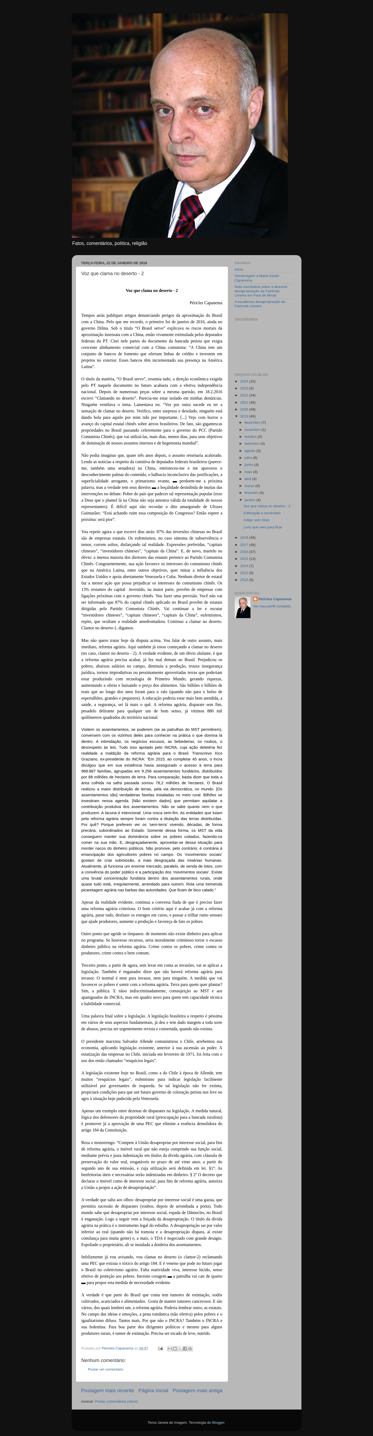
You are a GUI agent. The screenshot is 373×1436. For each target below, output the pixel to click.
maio (249, 472)
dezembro (253, 422)
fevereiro (252, 493)
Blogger (218, 1423)
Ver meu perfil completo (272, 606)
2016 (244, 552)
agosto (250, 451)
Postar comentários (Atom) (116, 1401)
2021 (244, 402)
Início (239, 269)
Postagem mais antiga (198, 1390)
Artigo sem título (257, 520)
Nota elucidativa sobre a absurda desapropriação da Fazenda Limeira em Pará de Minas (261, 291)
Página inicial (153, 1390)
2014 (244, 566)
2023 (244, 388)
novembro (253, 430)
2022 (244, 395)
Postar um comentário (105, 1369)
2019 (244, 416)
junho (249, 465)
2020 (244, 409)
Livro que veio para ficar (263, 527)
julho (249, 458)
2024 (244, 381)
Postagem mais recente (107, 1390)
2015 (244, 559)
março (250, 486)
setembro (253, 444)
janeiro (250, 500)
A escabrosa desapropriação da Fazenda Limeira (260, 304)
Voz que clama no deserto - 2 (267, 506)
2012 (244, 573)
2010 (244, 580)
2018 (244, 538)
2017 (244, 545)
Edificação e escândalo (262, 513)
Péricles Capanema (275, 599)
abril (248, 479)
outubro (251, 437)
